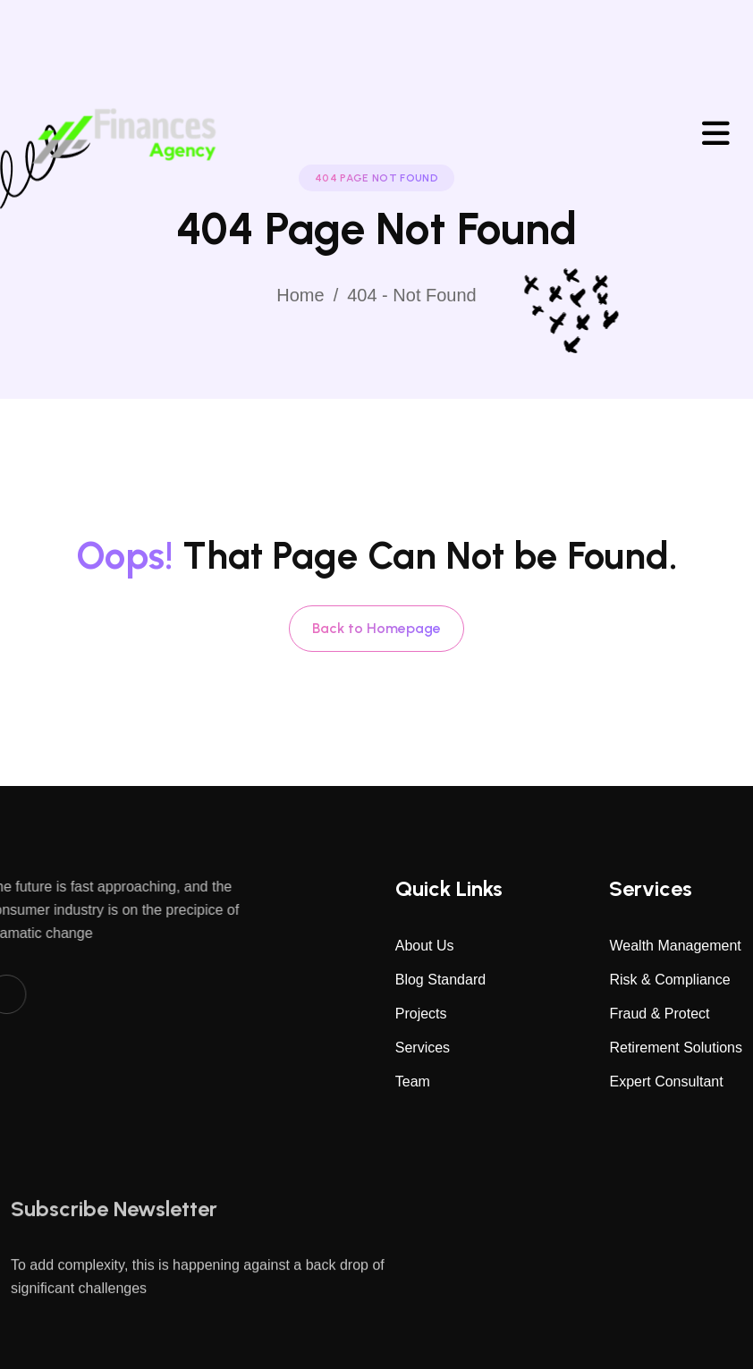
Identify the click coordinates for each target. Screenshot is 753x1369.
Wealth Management (674, 945)
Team (412, 1081)
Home (300, 295)
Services (422, 1047)
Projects (421, 1013)
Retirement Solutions (675, 1047)
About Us (424, 945)
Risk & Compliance (669, 979)
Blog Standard (440, 979)
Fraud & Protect (659, 1013)
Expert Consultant (666, 1081)
